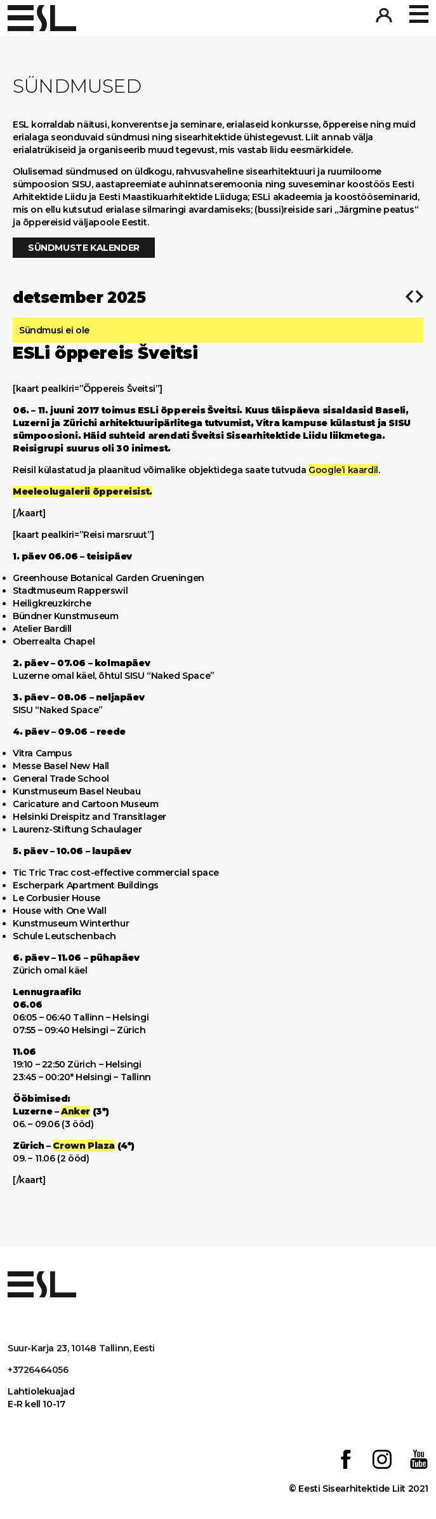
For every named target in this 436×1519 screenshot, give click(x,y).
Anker (75, 1111)
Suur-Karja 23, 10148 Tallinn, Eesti (81, 1348)
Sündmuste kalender (84, 247)
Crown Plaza (84, 1145)
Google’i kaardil (343, 470)
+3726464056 (38, 1369)
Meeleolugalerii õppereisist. (82, 491)
